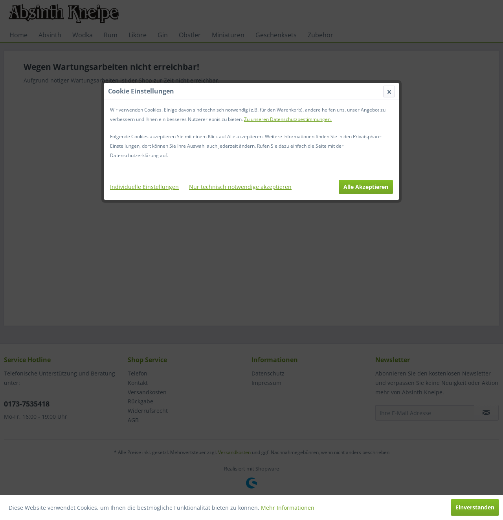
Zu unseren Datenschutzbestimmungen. (288, 119)
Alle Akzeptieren (365, 186)
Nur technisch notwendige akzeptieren (240, 186)
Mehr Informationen (287, 507)
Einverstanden (474, 507)
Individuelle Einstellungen (144, 186)
